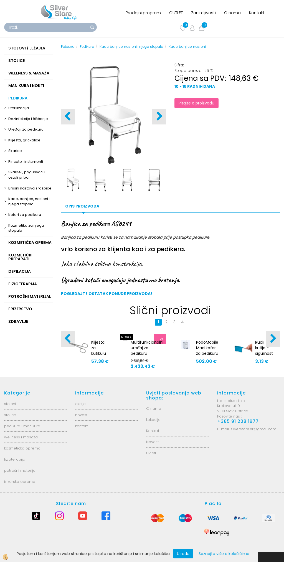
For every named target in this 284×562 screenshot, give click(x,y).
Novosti (152, 441)
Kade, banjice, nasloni (187, 46)
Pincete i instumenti (25, 161)
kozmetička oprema (22, 448)
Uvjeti (151, 453)
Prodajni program (143, 13)
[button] (159, 116)
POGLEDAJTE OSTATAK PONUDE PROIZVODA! (106, 293)
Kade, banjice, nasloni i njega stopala (29, 201)
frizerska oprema (19, 481)
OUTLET (176, 13)
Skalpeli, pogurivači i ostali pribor (26, 174)
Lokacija (153, 419)
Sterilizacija (18, 108)
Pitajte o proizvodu (196, 103)
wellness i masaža (21, 437)
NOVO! (126, 337)
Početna (68, 46)
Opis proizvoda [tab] (82, 206)
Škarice (15, 150)
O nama (232, 13)
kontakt (81, 426)
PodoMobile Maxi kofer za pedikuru (207, 347)
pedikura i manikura (22, 426)
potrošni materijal (20, 470)
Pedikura (87, 46)
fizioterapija (14, 459)
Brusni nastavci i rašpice (30, 188)
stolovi (10, 403)
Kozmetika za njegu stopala (26, 228)
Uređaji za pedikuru (26, 129)
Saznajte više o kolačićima (224, 553)
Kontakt (257, 13)
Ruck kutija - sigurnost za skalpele (264, 353)
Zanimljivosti (203, 13)
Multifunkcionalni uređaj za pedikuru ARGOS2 (147, 350)
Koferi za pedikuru (24, 214)
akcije (80, 403)
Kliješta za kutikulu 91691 (98, 350)
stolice (10, 415)
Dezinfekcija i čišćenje (28, 118)
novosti (81, 415)
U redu (183, 553)
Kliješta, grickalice (24, 140)
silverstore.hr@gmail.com (253, 429)
